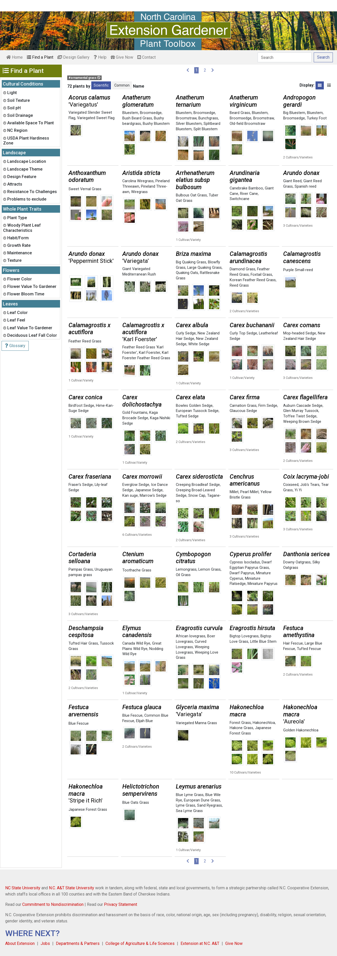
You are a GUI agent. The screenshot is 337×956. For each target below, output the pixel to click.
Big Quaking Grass (191, 262)
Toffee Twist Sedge (300, 416)
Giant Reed (292, 181)
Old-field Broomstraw (247, 123)
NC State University (22, 887)
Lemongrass (186, 569)
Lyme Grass (185, 805)
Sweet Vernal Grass (85, 189)
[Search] (285, 57)
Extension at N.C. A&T (200, 943)
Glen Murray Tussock (300, 411)
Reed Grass (239, 285)
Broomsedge (151, 113)
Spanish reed (305, 186)
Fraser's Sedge (81, 485)
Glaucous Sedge (243, 411)
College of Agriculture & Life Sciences (140, 943)
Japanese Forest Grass (88, 809)
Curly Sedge (186, 333)
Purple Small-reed (298, 270)
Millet (234, 492)
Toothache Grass (136, 570)
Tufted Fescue (309, 649)
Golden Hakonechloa (300, 730)
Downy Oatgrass (297, 562)
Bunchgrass (208, 118)
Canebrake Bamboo (246, 188)
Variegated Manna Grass (196, 723)
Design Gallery (73, 57)
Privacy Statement (120, 904)
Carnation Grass (243, 405)
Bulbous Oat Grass (191, 195)
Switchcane (239, 199)
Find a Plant (40, 57)
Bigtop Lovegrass (244, 636)
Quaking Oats (187, 273)
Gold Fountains (134, 412)
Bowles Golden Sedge (194, 405)
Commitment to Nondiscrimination (53, 904)
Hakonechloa (264, 723)
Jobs (45, 943)
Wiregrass (139, 192)
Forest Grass (240, 723)
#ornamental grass (84, 78)
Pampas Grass (81, 569)
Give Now (122, 57)
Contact (146, 57)
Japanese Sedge (149, 490)
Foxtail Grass (261, 274)
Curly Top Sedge (243, 333)
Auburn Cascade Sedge (303, 405)
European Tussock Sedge (197, 411)
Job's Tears (309, 485)
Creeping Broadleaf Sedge (198, 485)
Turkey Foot (317, 118)
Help (100, 57)
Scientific (101, 85)
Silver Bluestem (189, 123)
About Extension (20, 943)
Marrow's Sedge (153, 495)
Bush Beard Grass (137, 118)
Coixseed (290, 485)
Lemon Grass (209, 569)
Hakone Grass (241, 728)
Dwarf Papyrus (242, 573)
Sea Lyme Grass (189, 811)
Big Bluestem (294, 113)
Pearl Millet (249, 492)
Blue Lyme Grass (190, 795)
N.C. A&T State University (71, 887)
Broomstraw (186, 118)
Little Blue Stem (263, 641)
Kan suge (130, 495)
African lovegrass (190, 636)
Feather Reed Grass (85, 341)
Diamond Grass (242, 269)
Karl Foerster (149, 352)
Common (122, 85)
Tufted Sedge (187, 416)
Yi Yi (298, 490)
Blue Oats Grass (135, 802)
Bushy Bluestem (156, 123)
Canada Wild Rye (136, 643)
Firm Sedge (267, 405)
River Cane (249, 194)
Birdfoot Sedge (81, 405)
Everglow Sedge (135, 485)
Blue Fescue (79, 723)
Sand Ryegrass (209, 805)
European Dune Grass (202, 800)
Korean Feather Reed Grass (253, 280)
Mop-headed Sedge (299, 333)
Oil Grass (183, 575)
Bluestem (130, 113)
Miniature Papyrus (263, 584)
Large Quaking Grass (204, 267)
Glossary (15, 345)
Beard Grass (240, 113)
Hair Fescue (293, 643)
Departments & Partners (78, 943)
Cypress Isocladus (245, 562)
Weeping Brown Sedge (302, 421)
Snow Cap (196, 495)
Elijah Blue (144, 721)
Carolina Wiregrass (138, 181)
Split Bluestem (205, 129)
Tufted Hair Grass (83, 643)
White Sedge (198, 344)
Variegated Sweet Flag (96, 118)
